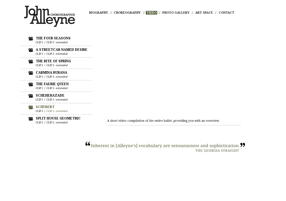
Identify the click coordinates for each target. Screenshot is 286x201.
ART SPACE (204, 13)
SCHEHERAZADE (50, 95)
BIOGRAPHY (98, 13)
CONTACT (226, 13)
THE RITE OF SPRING (53, 61)
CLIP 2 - (57, 42)
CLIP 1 (39, 42)
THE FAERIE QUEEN (52, 84)
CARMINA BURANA (51, 73)
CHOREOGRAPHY (127, 13)
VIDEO (152, 13)
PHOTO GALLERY (176, 13)
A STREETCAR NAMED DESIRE (61, 50)
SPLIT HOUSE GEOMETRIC (58, 118)
